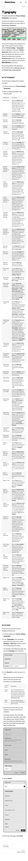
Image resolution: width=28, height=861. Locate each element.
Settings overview (20, 68)
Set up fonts (20, 117)
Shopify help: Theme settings (12, 70)
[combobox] (20, 2)
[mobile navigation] (25, 2)
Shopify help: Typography (9, 25)
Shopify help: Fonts (15, 697)
